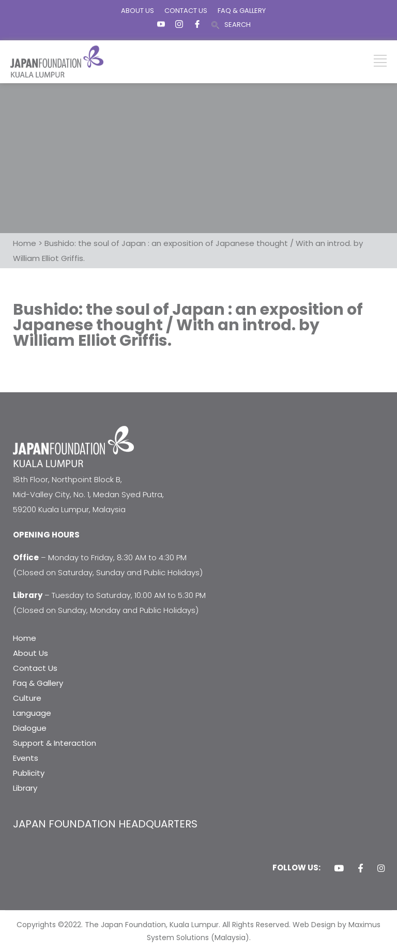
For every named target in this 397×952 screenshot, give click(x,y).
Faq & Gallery (38, 683)
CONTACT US (185, 11)
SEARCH (237, 24)
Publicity (28, 772)
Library (25, 787)
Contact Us (35, 668)
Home (24, 638)
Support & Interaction (54, 743)
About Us (30, 653)
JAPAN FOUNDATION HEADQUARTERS (105, 824)
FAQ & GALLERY (242, 11)
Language (32, 713)
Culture (27, 698)
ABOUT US (137, 11)
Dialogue (30, 728)
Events (25, 758)
